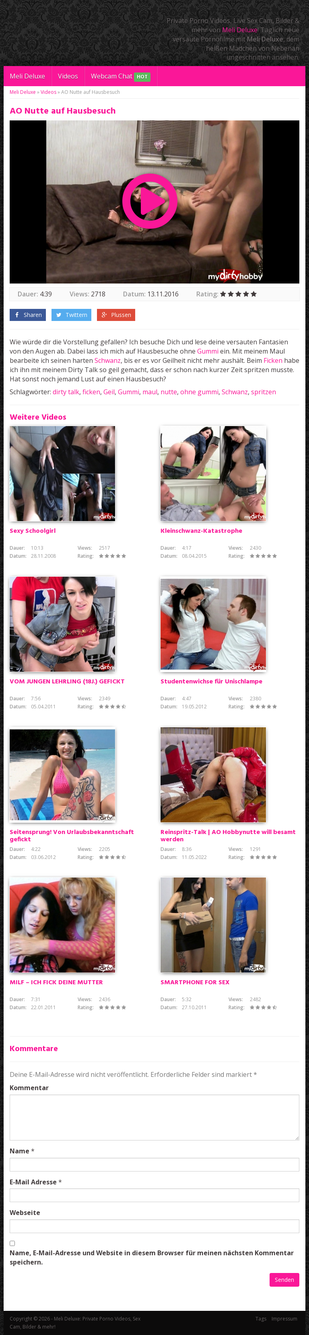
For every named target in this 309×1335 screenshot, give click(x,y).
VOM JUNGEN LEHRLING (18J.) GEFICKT (67, 682)
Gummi (207, 351)
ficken (91, 391)
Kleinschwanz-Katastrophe (201, 531)
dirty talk (66, 391)
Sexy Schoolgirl (33, 531)
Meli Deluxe (240, 29)
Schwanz (108, 360)
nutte (169, 391)
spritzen (263, 391)
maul (149, 391)
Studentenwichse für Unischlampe (211, 682)
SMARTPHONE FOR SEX (195, 982)
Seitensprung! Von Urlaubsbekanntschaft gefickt (72, 836)
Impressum (284, 1318)
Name (19, 1151)
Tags (260, 1318)
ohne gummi (199, 391)
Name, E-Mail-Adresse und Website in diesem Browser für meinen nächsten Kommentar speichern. (152, 1257)
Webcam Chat (120, 77)
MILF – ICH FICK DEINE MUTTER (56, 982)
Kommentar (29, 1087)
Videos (68, 76)
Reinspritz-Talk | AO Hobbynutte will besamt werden (228, 836)
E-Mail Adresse (33, 1182)
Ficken (273, 360)
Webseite (25, 1212)
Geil (109, 391)
